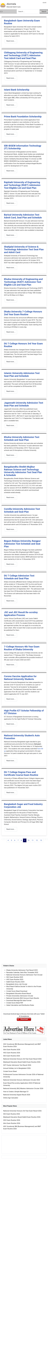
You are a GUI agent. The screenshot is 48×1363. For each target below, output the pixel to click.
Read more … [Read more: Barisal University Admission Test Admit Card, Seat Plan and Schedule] (10, 235)
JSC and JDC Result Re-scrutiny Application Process (21, 614)
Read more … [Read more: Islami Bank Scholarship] (10, 105)
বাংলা (44, 3)
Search (44, 11)
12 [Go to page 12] (37, 840)
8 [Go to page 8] (21, 840)
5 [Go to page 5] (11, 840)
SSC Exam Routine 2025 (14, 977)
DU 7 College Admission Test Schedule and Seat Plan (19, 577)
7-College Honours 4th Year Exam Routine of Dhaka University (21, 648)
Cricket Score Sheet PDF (14, 1003)
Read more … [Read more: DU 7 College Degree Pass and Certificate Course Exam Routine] (10, 792)
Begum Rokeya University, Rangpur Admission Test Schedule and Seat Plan (22, 544)
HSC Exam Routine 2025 (14, 979)
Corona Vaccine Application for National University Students (20, 677)
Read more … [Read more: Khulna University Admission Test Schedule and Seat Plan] (10, 455)
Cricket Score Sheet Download (16, 991)
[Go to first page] (3, 839)
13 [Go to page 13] (41, 840)
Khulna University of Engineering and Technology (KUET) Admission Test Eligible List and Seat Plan (23, 282)
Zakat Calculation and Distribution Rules (20, 1005)
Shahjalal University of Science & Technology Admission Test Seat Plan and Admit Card (24, 249)
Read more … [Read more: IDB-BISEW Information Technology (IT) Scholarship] (10, 171)
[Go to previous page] (5, 839)
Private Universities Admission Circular (19, 996)
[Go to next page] (44, 839)
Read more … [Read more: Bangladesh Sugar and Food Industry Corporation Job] (10, 829)
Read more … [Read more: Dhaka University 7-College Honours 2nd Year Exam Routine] (10, 332)
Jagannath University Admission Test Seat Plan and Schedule (23, 404)
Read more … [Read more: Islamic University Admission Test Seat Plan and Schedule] (10, 391)
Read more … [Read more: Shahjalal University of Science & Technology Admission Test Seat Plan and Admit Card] (10, 268)
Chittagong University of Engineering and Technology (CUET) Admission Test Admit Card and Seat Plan (23, 55)
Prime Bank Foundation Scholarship (23, 116)
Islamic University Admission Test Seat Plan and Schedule (22, 374)
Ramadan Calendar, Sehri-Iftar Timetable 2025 (22, 972)
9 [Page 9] (24, 840)
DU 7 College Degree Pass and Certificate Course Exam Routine (21, 773)
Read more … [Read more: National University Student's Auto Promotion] (10, 761)
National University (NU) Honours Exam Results (22, 998)
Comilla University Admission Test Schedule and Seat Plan (22, 510)
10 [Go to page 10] (28, 840)
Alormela (11, 4)
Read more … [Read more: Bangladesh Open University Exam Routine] (10, 41)
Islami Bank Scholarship (16, 89)
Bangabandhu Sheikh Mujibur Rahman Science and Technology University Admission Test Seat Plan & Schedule (23, 471)
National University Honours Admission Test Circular (24, 975)
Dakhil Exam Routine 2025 (15, 982)
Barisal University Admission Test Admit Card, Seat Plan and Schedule (23, 216)
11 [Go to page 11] (32, 840)
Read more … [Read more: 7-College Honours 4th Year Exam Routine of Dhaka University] (10, 665)
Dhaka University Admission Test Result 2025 (22, 970)
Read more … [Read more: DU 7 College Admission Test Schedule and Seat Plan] (10, 601)
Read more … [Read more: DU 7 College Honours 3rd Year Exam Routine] (10, 362)
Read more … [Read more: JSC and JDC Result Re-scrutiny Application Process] (10, 635)
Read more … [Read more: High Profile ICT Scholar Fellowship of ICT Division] (10, 724)
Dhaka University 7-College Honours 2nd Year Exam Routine (23, 313)
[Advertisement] (18, 905)
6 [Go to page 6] (14, 840)
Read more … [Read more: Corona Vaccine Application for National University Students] (10, 699)
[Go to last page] (46, 839)
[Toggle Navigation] (1, 11)
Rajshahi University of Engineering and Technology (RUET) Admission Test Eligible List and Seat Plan (22, 185)
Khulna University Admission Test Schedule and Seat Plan (21, 438)
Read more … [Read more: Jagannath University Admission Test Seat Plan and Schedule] (10, 425)
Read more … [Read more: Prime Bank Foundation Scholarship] (10, 134)
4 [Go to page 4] (8, 840)
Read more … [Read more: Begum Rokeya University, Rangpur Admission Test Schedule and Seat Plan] (10, 564)
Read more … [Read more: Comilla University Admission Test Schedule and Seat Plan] (10, 529)
